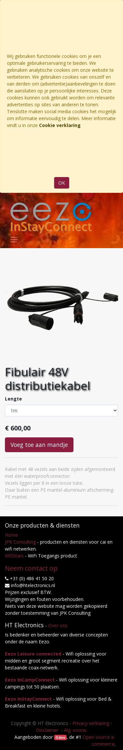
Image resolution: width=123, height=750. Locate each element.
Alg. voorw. (75, 730)
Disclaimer (48, 730)
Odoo (60, 737)
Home (11, 535)
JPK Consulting (20, 542)
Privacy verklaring (90, 723)
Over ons (58, 625)
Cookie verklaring (60, 125)
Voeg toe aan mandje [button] (39, 445)
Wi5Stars (14, 556)
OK (61, 183)
